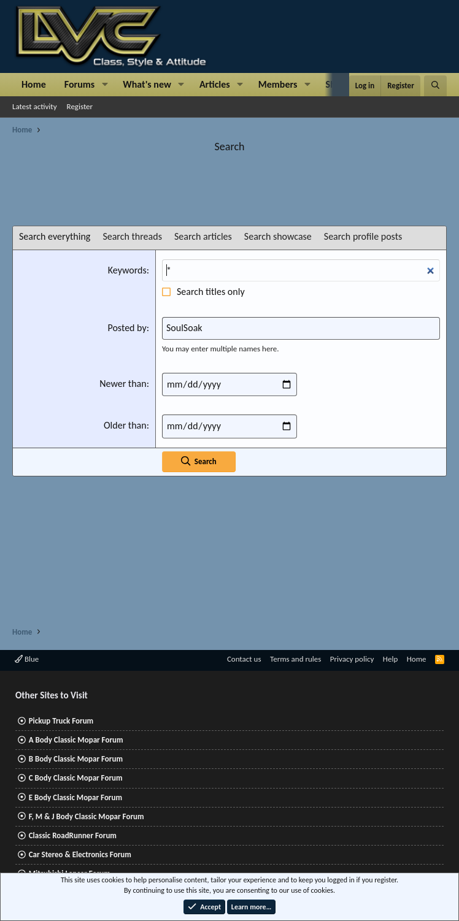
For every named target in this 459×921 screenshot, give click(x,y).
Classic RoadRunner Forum (73, 835)
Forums (79, 84)
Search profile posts (363, 236)
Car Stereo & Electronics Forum (80, 854)
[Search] (435, 85)
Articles (214, 84)
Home (33, 84)
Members (278, 84)
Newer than (123, 383)
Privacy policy (352, 658)
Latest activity (34, 106)
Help (390, 658)
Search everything (54, 236)
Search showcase (278, 236)
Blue (27, 658)
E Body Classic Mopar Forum (75, 797)
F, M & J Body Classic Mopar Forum (86, 816)
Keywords (127, 270)
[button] (105, 84)
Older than (125, 425)
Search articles (203, 236)
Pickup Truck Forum (61, 720)
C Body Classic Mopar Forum (76, 777)
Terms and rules (295, 658)
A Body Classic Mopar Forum (76, 739)
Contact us (244, 658)
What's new (147, 84)
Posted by (126, 328)
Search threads (132, 236)
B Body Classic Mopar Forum (76, 758)
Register (80, 106)
